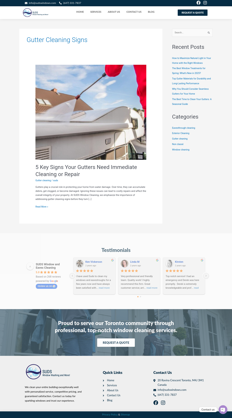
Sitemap (125, 414)
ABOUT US (114, 11)
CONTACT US (133, 11)
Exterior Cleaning (181, 133)
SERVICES (95, 11)
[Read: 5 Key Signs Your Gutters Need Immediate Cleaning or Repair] (90, 112)
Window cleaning (181, 149)
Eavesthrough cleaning (184, 128)
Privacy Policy (110, 414)
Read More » (42, 206)
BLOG (151, 11)
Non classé (178, 144)
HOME (80, 11)
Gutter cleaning (43, 180)
